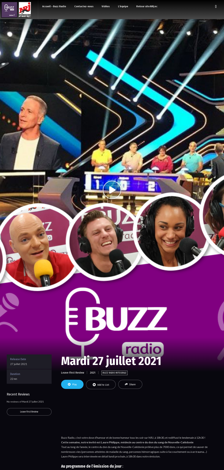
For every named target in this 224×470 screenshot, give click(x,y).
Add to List (101, 384)
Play (72, 384)
